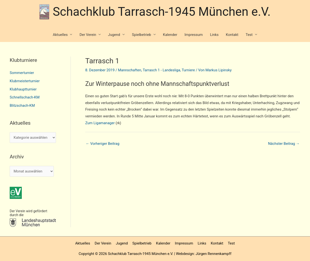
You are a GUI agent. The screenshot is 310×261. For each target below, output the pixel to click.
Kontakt (232, 35)
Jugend (114, 35)
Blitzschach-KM (22, 105)
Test (249, 35)
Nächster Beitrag (284, 143)
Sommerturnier (22, 73)
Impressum (194, 35)
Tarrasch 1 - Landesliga (161, 70)
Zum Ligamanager (100, 123)
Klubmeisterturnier (25, 81)
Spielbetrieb (141, 35)
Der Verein (87, 35)
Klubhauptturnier (23, 89)
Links (214, 35)
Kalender (170, 35)
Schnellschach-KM (24, 97)
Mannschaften (129, 70)
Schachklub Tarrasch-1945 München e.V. (162, 12)
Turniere (188, 70)
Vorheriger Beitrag (102, 143)
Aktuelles (60, 35)
